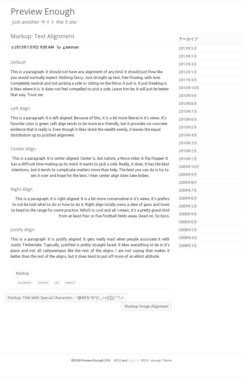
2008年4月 (188, 238)
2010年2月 (188, 151)
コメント (138, 360)
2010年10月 (189, 88)
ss (57, 282)
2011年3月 (188, 80)
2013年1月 (188, 56)
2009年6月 (188, 198)
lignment (24, 282)
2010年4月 (188, 135)
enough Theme (161, 360)
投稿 (112, 360)
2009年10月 (189, 166)
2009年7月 (188, 190)
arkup (70, 282)
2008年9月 (188, 214)
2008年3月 (188, 245)
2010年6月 (188, 119)
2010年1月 (188, 159)
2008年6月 (188, 222)
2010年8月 (188, 103)
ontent (43, 282)
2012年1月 (188, 72)
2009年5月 (188, 206)
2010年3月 (188, 143)
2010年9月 (188, 95)
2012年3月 (188, 64)
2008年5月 (188, 230)
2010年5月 (188, 127)
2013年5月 (188, 48)
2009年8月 (188, 182)
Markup (22, 273)
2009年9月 (188, 174)
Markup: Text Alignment (42, 36)
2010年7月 (188, 111)
